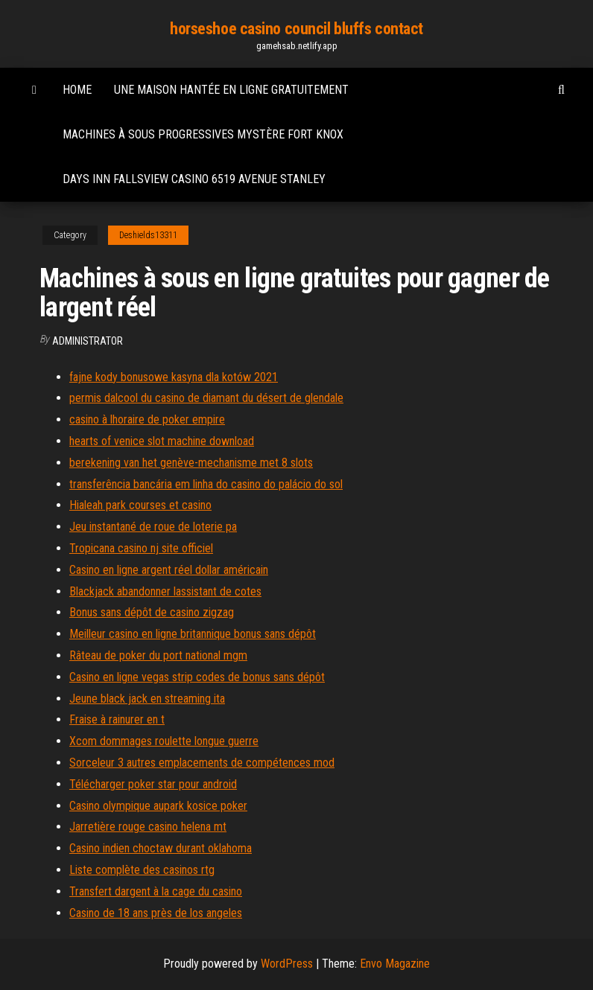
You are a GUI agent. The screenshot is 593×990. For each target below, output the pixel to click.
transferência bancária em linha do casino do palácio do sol (206, 484)
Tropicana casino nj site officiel (141, 548)
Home (77, 90)
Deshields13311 (148, 235)
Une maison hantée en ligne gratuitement (231, 90)
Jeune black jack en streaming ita (147, 699)
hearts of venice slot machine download (161, 441)
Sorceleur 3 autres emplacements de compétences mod (201, 763)
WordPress (287, 964)
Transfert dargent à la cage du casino (155, 891)
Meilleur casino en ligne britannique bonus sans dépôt (192, 634)
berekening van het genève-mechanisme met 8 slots (191, 463)
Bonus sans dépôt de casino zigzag (151, 612)
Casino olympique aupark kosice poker (158, 806)
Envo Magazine (395, 964)
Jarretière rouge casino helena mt (147, 827)
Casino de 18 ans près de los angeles (155, 913)
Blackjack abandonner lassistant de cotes (165, 591)
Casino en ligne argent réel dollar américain (168, 570)
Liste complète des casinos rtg (142, 870)
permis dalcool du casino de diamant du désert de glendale (206, 398)
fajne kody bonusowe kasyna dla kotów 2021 (173, 377)
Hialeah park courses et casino (140, 505)
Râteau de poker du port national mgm (158, 655)
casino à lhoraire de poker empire (147, 419)
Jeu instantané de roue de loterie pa (153, 527)
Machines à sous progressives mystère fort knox (203, 134)
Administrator (87, 341)
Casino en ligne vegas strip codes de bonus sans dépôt (197, 677)
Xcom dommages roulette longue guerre (164, 741)
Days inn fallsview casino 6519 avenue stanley (194, 179)
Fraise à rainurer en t (117, 719)
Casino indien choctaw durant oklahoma (160, 848)
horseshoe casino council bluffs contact (296, 28)
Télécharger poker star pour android (153, 784)
